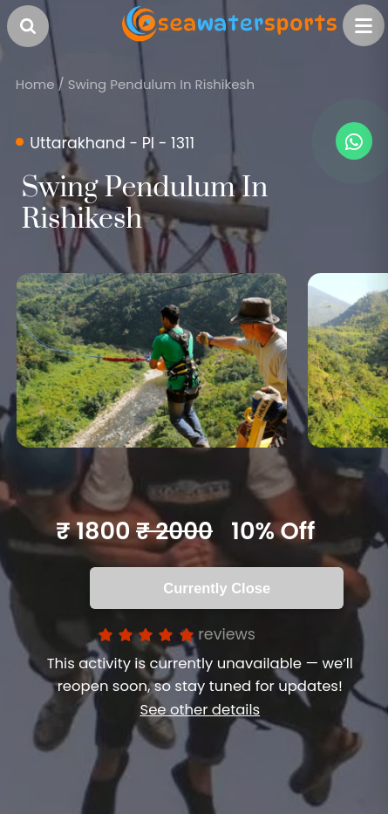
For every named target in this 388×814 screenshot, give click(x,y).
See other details (200, 710)
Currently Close (216, 588)
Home (35, 84)
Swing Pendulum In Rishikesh (161, 84)
